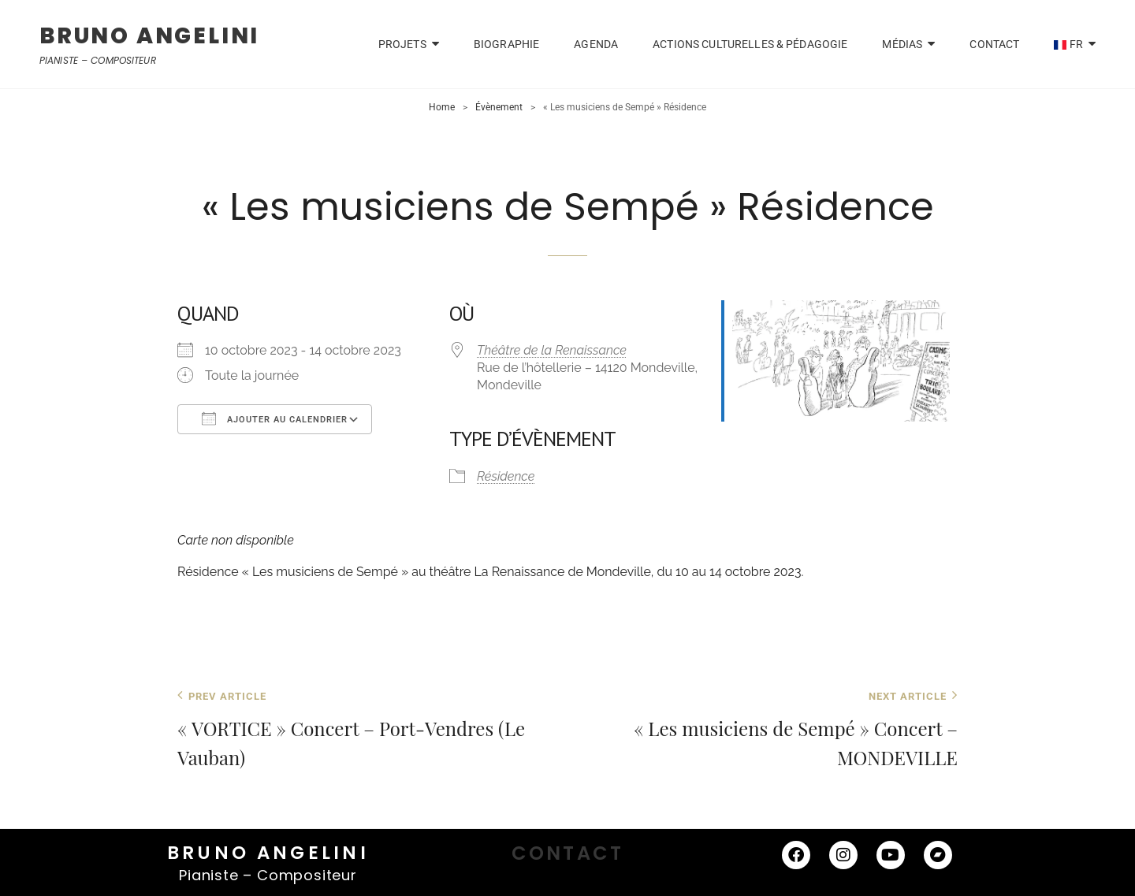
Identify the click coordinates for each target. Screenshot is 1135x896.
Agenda (596, 44)
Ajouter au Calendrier (275, 418)
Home (442, 107)
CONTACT (994, 44)
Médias (902, 44)
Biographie (506, 44)
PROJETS (402, 44)
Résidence (505, 476)
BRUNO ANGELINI (149, 35)
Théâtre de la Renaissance (552, 350)
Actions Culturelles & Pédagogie (750, 44)
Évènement (499, 107)
